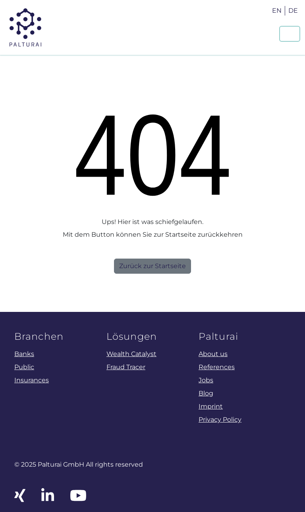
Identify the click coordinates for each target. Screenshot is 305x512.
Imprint (211, 406)
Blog (206, 393)
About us (213, 354)
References (217, 367)
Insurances (31, 380)
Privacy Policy (220, 419)
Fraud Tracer (125, 367)
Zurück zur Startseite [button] (152, 266)
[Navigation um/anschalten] (289, 34)
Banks (24, 354)
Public (24, 367)
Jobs (206, 380)
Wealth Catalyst (131, 354)
